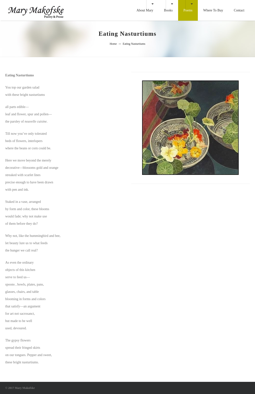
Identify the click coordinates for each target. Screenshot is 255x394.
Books (168, 10)
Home (113, 43)
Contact (239, 10)
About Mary (145, 10)
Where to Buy (213, 10)
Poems (187, 10)
